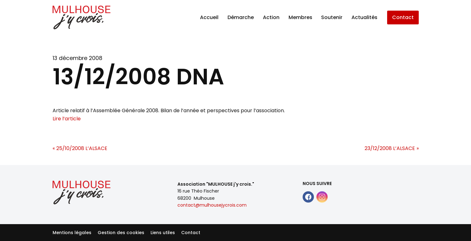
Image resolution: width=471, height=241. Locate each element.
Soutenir (331, 17)
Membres (300, 17)
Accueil (209, 17)
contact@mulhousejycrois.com (212, 205)
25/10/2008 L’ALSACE (81, 148)
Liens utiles (163, 232)
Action (271, 17)
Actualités (364, 17)
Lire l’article (67, 118)
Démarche (241, 17)
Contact (403, 17)
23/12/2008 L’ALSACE (390, 148)
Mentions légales (72, 232)
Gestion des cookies (121, 232)
